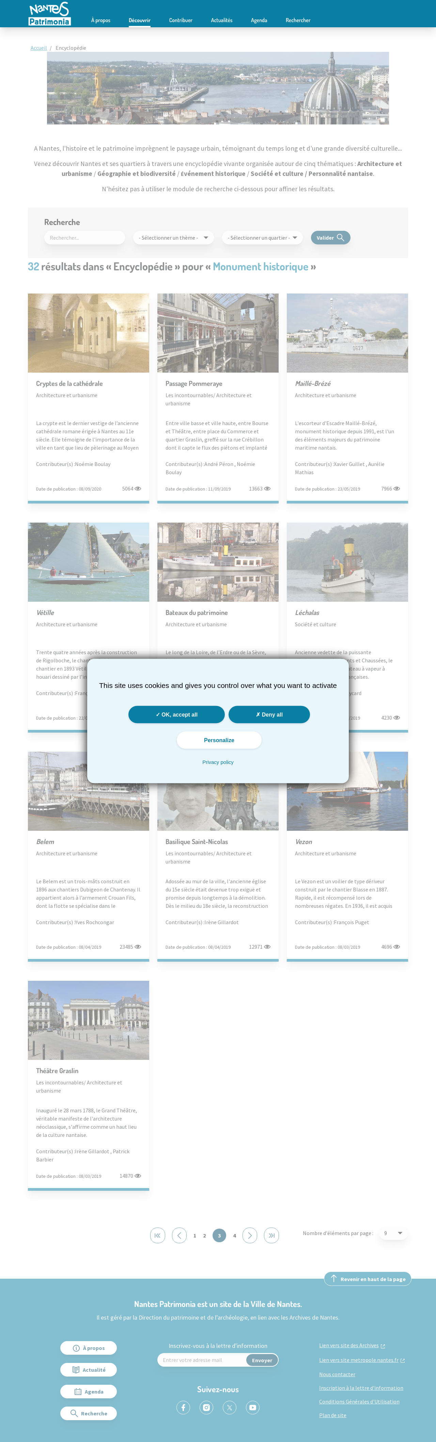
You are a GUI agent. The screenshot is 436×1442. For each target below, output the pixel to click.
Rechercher (298, 20)
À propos (100, 20)
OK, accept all (177, 715)
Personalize (219, 740)
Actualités (222, 20)
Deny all (269, 715)
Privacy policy (218, 762)
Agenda (259, 20)
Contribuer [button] (181, 20)
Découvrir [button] (140, 20)
